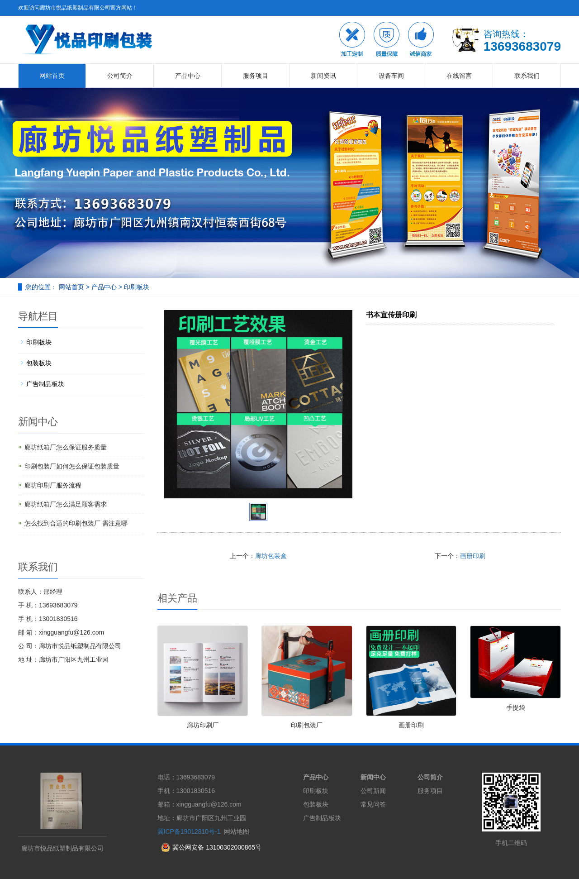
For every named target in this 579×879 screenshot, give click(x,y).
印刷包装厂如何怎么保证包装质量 (71, 466)
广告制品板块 (45, 383)
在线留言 (459, 75)
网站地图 (236, 831)
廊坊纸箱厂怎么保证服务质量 (65, 447)
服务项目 (255, 75)
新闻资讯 (323, 75)
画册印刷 (472, 555)
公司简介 (120, 75)
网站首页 (52, 75)
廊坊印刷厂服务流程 (52, 485)
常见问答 (373, 804)
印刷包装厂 (307, 725)
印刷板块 (135, 287)
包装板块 (39, 363)
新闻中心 (373, 777)
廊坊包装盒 (271, 555)
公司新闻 (373, 790)
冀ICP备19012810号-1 (189, 831)
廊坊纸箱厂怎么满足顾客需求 (65, 504)
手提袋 (515, 707)
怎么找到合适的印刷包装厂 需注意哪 (76, 523)
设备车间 (391, 75)
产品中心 (187, 75)
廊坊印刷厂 (202, 725)
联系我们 (527, 75)
